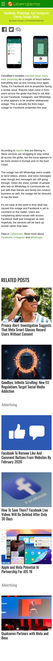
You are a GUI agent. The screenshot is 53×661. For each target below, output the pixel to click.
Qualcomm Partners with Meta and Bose (24, 636)
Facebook (6, 237)
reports (20, 150)
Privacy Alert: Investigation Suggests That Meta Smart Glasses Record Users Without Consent (26, 329)
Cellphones (16, 234)
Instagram (19, 237)
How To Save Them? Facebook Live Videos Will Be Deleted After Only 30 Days (24, 514)
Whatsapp (36, 237)
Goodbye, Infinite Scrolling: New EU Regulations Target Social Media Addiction (25, 386)
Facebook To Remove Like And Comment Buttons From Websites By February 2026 (26, 457)
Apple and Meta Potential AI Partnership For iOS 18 (20, 569)
